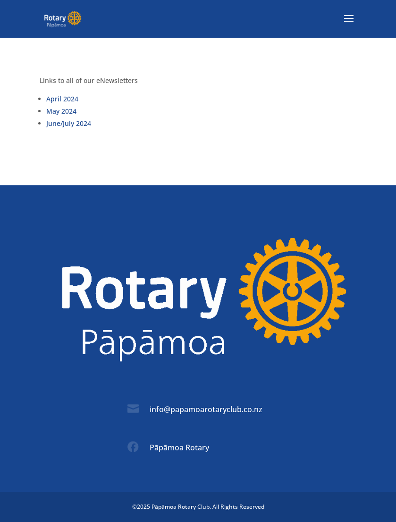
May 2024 (61, 111)
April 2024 (62, 98)
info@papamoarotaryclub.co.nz (206, 409)
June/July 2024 (68, 123)
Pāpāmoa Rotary (179, 447)
